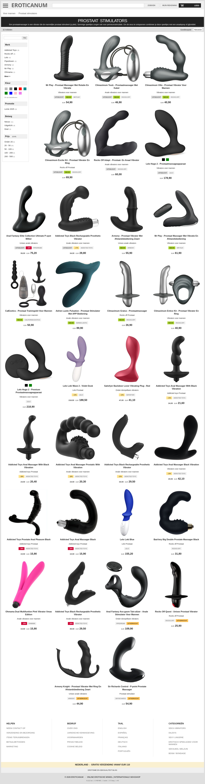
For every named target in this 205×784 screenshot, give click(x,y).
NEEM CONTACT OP (15, 728)
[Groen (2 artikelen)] (6, 93)
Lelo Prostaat (78, 390)
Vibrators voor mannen (67, 92)
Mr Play (7, 68)
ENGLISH (122, 728)
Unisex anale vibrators (29, 243)
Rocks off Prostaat (67, 167)
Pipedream (9, 61)
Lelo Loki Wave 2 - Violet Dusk (78, 386)
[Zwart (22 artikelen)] (15, 88)
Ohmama (8, 72)
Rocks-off (8, 54)
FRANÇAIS (123, 737)
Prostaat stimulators (28, 13)
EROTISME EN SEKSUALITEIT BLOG (102, 770)
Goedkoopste (185, 30)
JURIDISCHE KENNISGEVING (80, 733)
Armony (7, 65)
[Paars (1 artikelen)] (20, 93)
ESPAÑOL (122, 733)
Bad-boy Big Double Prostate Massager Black (176, 539)
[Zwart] (163, 159)
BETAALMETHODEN (15, 742)
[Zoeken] (13, 37)
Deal (6, 129)
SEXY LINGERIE (176, 737)
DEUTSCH (122, 742)
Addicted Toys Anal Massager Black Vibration (176, 464)
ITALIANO (122, 746)
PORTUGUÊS (124, 751)
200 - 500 (8, 156)
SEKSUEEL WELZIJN (178, 749)
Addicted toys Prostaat (176, 393)
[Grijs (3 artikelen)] (10, 88)
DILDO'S (172, 733)
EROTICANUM (29, 5)
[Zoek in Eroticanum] (98, 5)
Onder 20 (8, 142)
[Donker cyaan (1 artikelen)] (25, 88)
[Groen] (167, 159)
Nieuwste (198, 30)
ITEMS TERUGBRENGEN (17, 737)
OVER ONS (72, 728)
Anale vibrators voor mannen (116, 92)
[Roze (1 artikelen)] (15, 93)
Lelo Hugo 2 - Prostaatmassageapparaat (166, 164)
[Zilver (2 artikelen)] (6, 88)
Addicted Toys (10, 50)
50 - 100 (8, 149)
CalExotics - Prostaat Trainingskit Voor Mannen (28, 311)
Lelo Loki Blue (127, 539)
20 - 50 (7, 145)
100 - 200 (8, 153)
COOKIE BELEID (74, 746)
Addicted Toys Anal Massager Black (78, 539)
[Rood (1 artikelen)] (20, 88)
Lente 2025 (9, 109)
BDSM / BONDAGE (177, 753)
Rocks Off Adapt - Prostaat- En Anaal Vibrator (116, 160)
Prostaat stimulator (127, 694)
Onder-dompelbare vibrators (127, 390)
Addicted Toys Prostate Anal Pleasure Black (28, 539)
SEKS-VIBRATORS (177, 728)
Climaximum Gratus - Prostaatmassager (127, 311)
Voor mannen (9, 13)
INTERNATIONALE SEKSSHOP (127, 777)
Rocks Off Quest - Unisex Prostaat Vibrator (176, 612)
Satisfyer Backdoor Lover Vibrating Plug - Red (127, 386)
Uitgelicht (8, 125)
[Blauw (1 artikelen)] (10, 93)
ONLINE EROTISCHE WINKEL (100, 777)
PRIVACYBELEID (75, 742)
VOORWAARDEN (75, 737)
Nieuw (7, 122)
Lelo (6, 57)
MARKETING (12, 746)
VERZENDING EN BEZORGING (20, 733)
